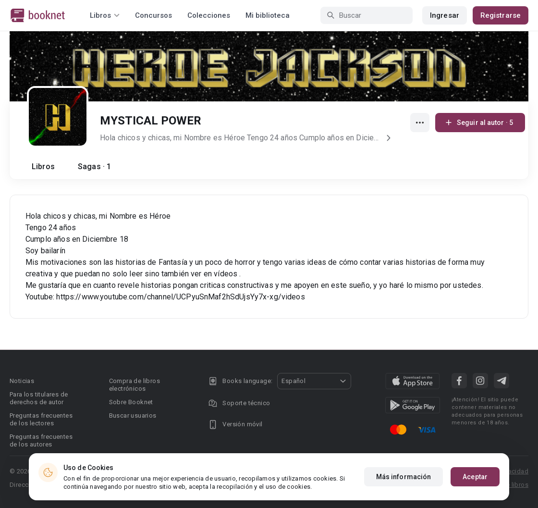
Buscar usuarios (133, 415)
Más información (403, 477)
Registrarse (500, 15)
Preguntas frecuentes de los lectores (41, 419)
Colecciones (208, 15)
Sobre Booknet (131, 402)
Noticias (22, 380)
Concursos (153, 15)
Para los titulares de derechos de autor (39, 398)
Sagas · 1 (94, 166)
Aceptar (475, 477)
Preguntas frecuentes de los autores (41, 440)
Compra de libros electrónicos (134, 384)
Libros (43, 166)
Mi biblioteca (267, 15)
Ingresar (444, 15)
